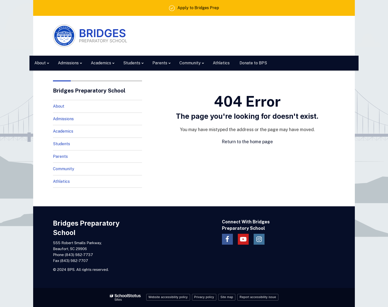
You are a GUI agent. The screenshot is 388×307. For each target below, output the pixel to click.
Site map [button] (226, 297)
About (58, 106)
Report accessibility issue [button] (258, 297)
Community (63, 168)
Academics (63, 131)
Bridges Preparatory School (89, 90)
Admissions (63, 119)
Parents (60, 156)
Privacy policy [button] (204, 297)
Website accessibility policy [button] (168, 297)
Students (61, 144)
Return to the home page (247, 141)
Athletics (61, 181)
